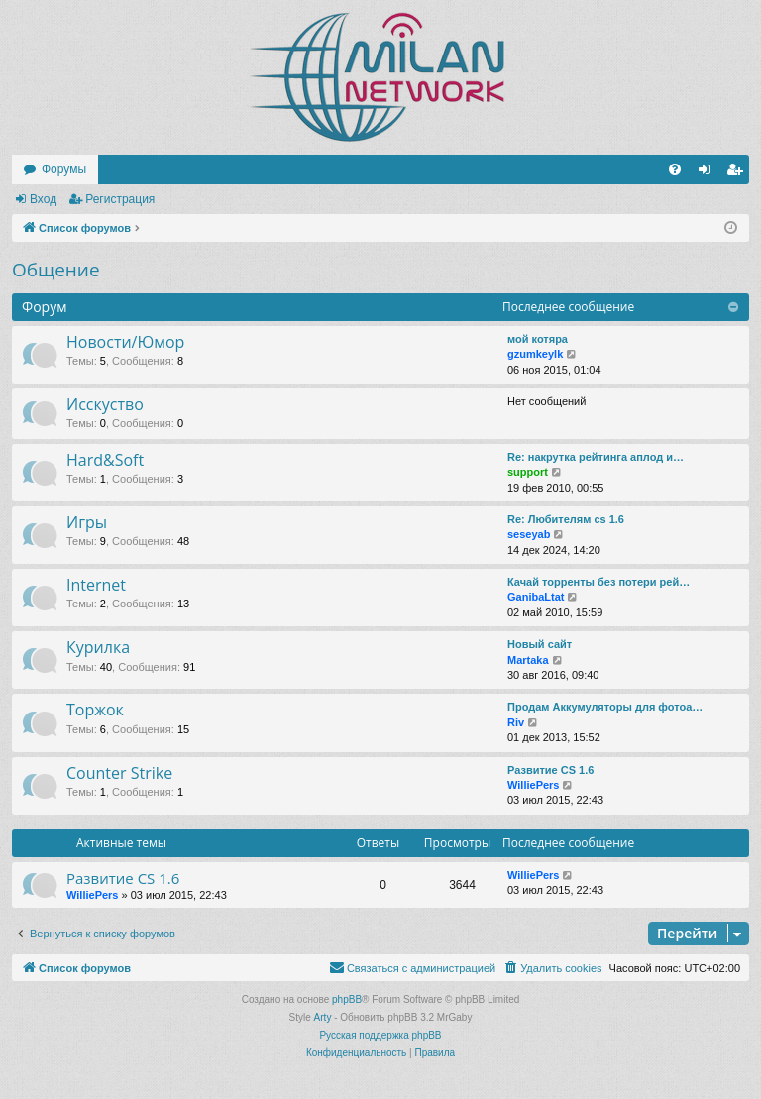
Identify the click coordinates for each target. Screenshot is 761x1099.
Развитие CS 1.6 (550, 770)
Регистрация (120, 199)
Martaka (528, 660)
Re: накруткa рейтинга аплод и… (595, 457)
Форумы (64, 169)
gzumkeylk (535, 354)
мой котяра (537, 339)
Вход (43, 199)
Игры (86, 522)
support (527, 472)
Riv (515, 722)
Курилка (98, 647)
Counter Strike (119, 773)
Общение (56, 269)
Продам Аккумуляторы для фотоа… (605, 707)
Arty (323, 1017)
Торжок (95, 709)
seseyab (528, 534)
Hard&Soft (105, 460)
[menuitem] (675, 169)
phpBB (347, 999)
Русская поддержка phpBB (380, 1035)
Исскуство (105, 404)
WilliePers (533, 785)
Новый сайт (539, 644)
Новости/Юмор (125, 342)
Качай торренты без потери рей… (598, 582)
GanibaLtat (535, 597)
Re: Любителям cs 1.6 (565, 519)
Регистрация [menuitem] (738, 173)
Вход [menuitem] (709, 173)
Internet (96, 585)
